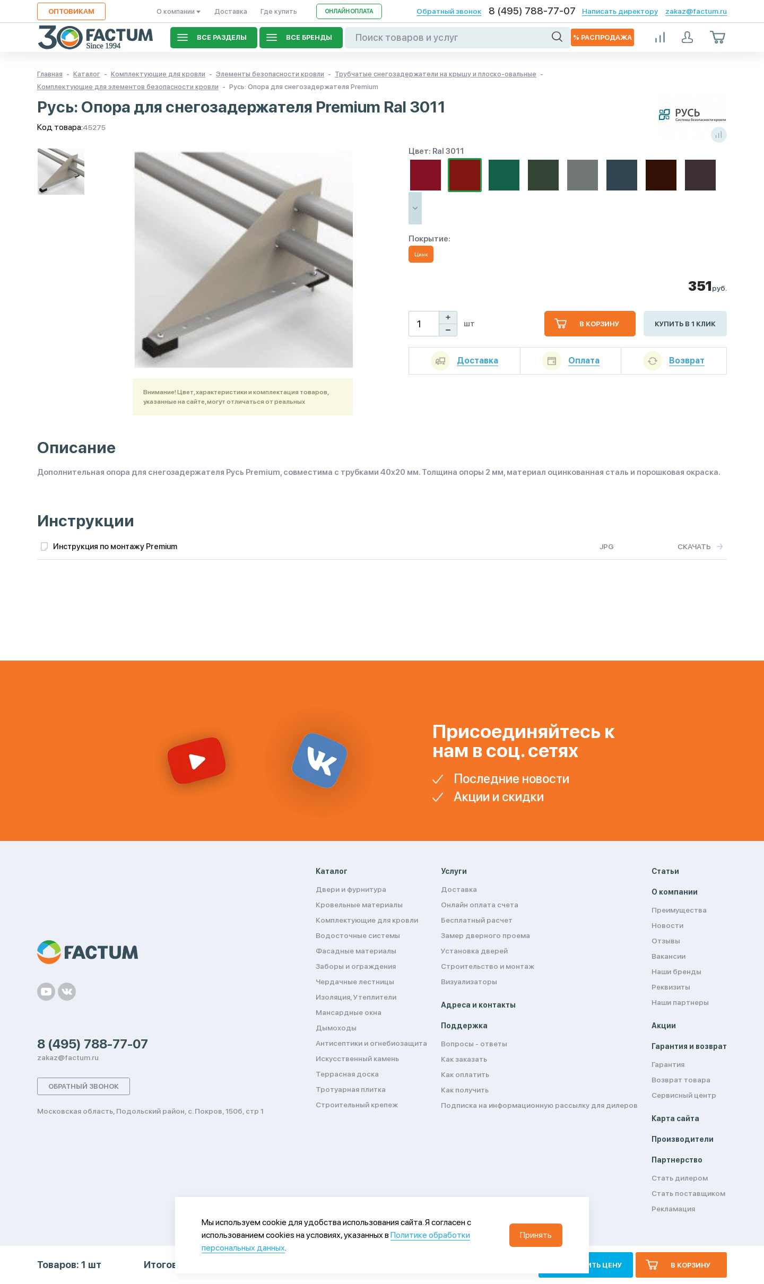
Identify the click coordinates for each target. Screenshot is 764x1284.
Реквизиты (671, 987)
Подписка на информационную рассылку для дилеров (539, 1105)
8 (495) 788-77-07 (532, 11)
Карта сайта (675, 1118)
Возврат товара (681, 1079)
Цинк (421, 254)
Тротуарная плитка (351, 1089)
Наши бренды (676, 971)
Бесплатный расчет (477, 920)
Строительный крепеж (357, 1104)
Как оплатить (465, 1074)
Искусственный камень (357, 1058)
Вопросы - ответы (474, 1043)
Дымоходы (336, 1027)
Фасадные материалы (356, 951)
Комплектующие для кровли (367, 920)
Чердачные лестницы (355, 981)
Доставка (230, 11)
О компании (179, 11)
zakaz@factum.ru (696, 11)
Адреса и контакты (478, 1005)
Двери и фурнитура (351, 889)
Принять (536, 1235)
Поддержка (464, 1025)
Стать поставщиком (688, 1193)
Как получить (465, 1090)
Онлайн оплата (349, 11)
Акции (664, 1025)
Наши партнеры (680, 1002)
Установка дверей (474, 951)
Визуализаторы (469, 981)
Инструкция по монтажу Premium (115, 546)
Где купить (279, 11)
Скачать (694, 546)
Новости (667, 925)
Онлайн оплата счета (479, 904)
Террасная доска (347, 1074)
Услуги (454, 871)
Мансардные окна (348, 1012)
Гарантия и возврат (689, 1046)
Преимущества (679, 910)
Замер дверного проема (485, 935)
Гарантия (668, 1064)
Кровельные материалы (359, 904)
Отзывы (666, 940)
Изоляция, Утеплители (356, 997)
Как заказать (464, 1059)
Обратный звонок (448, 11)
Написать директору (620, 11)
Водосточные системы (358, 935)
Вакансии (668, 956)
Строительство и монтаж (487, 966)
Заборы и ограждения (356, 966)
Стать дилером (680, 1178)
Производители (683, 1139)
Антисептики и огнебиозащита (371, 1043)
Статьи (665, 871)
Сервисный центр (684, 1095)
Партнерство (677, 1160)
